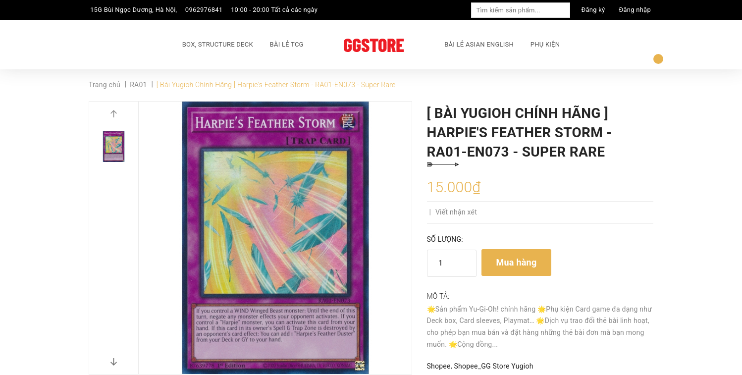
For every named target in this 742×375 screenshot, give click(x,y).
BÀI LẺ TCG (287, 44)
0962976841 (204, 9)
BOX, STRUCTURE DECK (217, 44)
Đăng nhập (635, 9)
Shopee (439, 366)
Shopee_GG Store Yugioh (493, 366)
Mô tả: (438, 296)
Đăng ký (593, 9)
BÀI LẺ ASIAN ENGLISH (479, 44)
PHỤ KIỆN (545, 44)
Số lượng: (445, 239)
